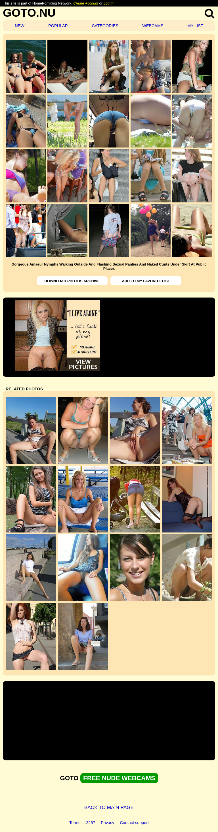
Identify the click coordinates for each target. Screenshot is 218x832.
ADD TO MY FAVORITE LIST (146, 281)
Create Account (85, 3)
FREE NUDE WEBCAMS (119, 778)
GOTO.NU (29, 13)
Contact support (134, 822)
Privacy (107, 822)
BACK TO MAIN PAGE (109, 807)
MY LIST (195, 25)
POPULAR (58, 25)
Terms (74, 822)
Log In (108, 3)
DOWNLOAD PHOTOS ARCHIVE (72, 281)
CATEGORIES (105, 25)
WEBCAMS (152, 25)
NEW (19, 25)
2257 (90, 822)
